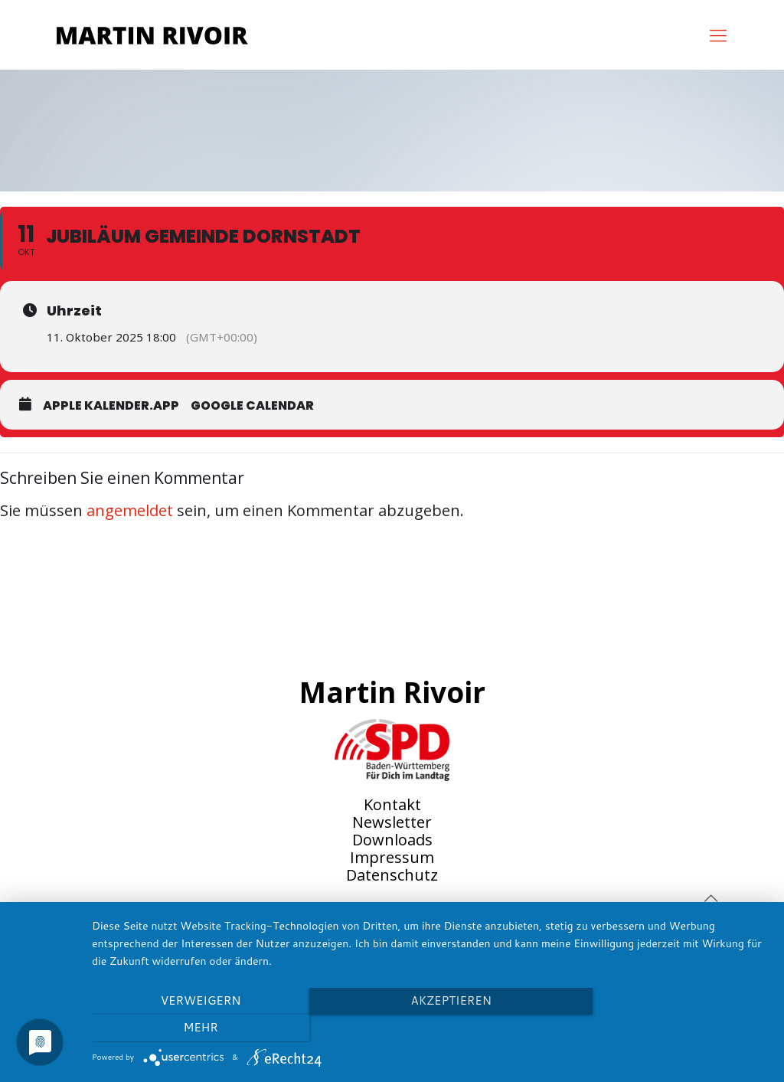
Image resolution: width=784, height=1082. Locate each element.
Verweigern (193, 1028)
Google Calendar (252, 405)
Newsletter (392, 822)
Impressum (392, 857)
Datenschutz (392, 875)
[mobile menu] (718, 34)
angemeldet (130, 510)
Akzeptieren (430, 1028)
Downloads (392, 839)
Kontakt (392, 804)
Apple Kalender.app (111, 405)
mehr (667, 1028)
